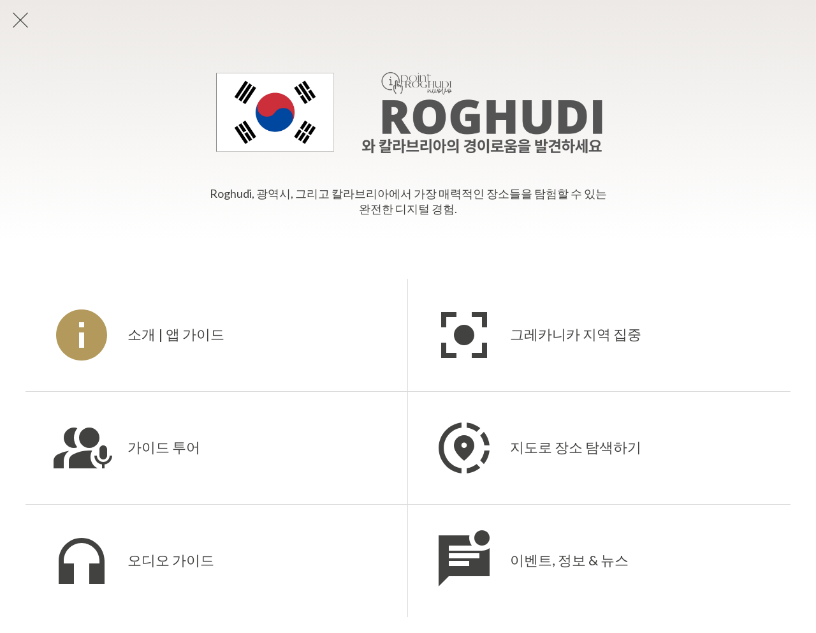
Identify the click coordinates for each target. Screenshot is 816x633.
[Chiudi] (20, 20)
